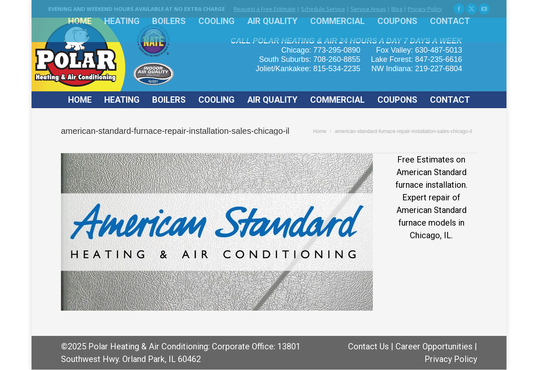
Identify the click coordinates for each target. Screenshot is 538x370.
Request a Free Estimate (264, 9)
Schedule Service (323, 9)
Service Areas (368, 9)
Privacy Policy (425, 9)
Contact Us (368, 346)
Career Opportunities (434, 346)
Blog (396, 9)
